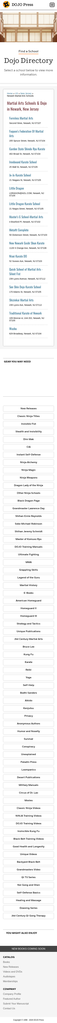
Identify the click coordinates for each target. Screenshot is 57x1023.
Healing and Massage (28, 900)
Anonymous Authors (28, 724)
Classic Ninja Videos (28, 808)
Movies (28, 800)
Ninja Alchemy (28, 462)
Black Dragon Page (28, 501)
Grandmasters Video (28, 870)
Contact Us (9, 1008)
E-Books (28, 593)
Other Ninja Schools (28, 493)
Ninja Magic (28, 470)
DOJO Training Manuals (28, 547)
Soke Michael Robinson (28, 524)
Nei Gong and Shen (28, 885)
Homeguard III (28, 616)
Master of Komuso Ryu (28, 539)
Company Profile (12, 994)
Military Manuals (28, 785)
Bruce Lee (28, 647)
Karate (28, 662)
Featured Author (12, 999)
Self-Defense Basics (28, 893)
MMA (29, 562)
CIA (29, 447)
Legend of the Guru (28, 578)
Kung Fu (28, 654)
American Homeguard (28, 601)
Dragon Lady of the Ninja (28, 485)
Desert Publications (28, 777)
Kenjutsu (28, 708)
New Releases (29, 408)
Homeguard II (28, 608)
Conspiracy (28, 747)
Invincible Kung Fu (28, 831)
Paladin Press (28, 762)
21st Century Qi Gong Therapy (28, 916)
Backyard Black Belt (28, 862)
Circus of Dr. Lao (28, 793)
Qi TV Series (28, 877)
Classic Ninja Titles (28, 416)
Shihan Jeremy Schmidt (28, 531)
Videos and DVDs (12, 971)
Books (6, 962)
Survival (28, 739)
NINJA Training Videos (28, 816)
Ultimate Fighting (28, 554)
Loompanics (28, 770)
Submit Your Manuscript (16, 1003)
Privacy (28, 716)
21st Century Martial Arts (28, 639)
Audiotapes (9, 976)
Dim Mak (28, 439)
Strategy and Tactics (28, 624)
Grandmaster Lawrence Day (28, 508)
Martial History (28, 585)
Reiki (28, 670)
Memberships (10, 981)
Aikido (28, 700)
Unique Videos (28, 854)
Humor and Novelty (28, 731)
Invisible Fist (28, 424)
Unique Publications (28, 631)
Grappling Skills (28, 570)
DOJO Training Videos (28, 823)
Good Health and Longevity (28, 846)
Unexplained (28, 754)
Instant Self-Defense (29, 455)
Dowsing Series (28, 908)
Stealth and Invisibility (29, 432)
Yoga (28, 677)
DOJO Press (18, 5)
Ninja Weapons (28, 478)
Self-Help (28, 685)
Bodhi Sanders (28, 693)
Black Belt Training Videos (28, 839)
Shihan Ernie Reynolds (28, 516)
